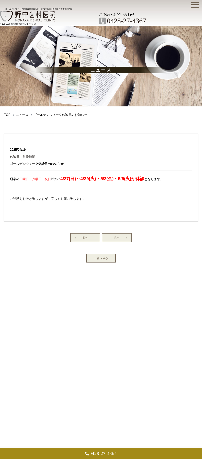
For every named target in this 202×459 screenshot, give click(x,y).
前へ (85, 238)
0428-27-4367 (103, 454)
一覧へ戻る (101, 259)
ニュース (22, 115)
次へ (117, 238)
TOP (7, 115)
